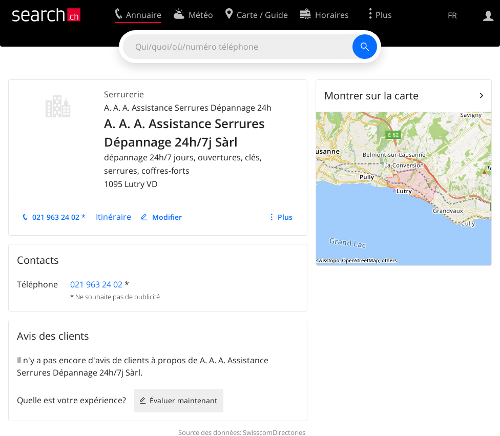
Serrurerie (124, 94)
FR (452, 15)
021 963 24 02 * (59, 217)
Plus (285, 217)
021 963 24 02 (96, 284)
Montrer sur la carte (371, 95)
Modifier (167, 217)
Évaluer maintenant (183, 400)
